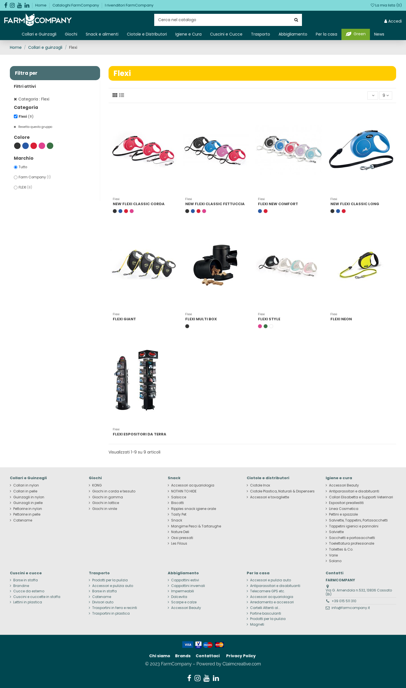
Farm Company (35, 177)
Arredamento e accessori (272, 602)
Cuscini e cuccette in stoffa (36, 597)
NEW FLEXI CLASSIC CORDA (139, 204)
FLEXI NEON (341, 319)
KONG (97, 485)
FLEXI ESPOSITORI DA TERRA (139, 434)
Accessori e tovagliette (269, 497)
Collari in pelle (25, 491)
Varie (333, 555)
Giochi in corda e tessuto (113, 491)
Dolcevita (179, 597)
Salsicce (178, 497)
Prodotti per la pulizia (110, 580)
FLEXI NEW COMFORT (278, 204)
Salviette (336, 532)
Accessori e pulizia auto (112, 586)
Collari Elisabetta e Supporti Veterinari (361, 497)
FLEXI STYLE (269, 319)
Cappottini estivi (185, 580)
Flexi (26, 116)
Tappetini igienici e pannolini (353, 526)
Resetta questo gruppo (34, 127)
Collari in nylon (26, 485)
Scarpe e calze (184, 602)
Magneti (257, 624)
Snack (176, 520)
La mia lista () (386, 5)
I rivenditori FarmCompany (129, 5)
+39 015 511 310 (344, 601)
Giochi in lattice (105, 503)
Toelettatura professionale (351, 543)
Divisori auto (102, 602)
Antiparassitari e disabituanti (354, 491)
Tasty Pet (178, 514)
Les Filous (179, 543)
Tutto (23, 167)
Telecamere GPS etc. (267, 591)
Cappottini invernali (188, 586)
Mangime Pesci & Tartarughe (196, 526)
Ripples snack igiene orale (193, 509)
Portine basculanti (265, 613)
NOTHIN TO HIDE (184, 491)
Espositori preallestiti (346, 503)
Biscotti (177, 503)
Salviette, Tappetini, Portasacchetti (358, 520)
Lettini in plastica (27, 602)
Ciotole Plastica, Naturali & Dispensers (282, 491)
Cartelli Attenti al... (265, 608)
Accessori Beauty (344, 485)
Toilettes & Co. (341, 549)
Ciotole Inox (260, 485)
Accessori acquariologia (192, 485)
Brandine (21, 586)
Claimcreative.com (241, 664)
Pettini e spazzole (343, 514)
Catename (22, 520)
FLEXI (25, 187)
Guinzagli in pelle (28, 503)
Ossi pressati (182, 538)
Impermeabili (182, 591)
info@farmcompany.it (351, 607)
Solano (335, 561)
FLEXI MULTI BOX (201, 319)
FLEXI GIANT (124, 319)
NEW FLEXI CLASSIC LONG (354, 204)
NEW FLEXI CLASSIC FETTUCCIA (215, 204)
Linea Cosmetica (343, 509)
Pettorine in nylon (27, 509)
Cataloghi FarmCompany (76, 5)
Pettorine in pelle (26, 514)
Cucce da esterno (28, 591)
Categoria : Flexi (33, 99)
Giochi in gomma (107, 497)
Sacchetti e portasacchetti (352, 538)
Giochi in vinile (104, 509)
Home (41, 5)
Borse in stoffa (25, 580)
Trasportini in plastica (111, 613)
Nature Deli (180, 532)
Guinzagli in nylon (28, 497)
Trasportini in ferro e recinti (114, 608)
